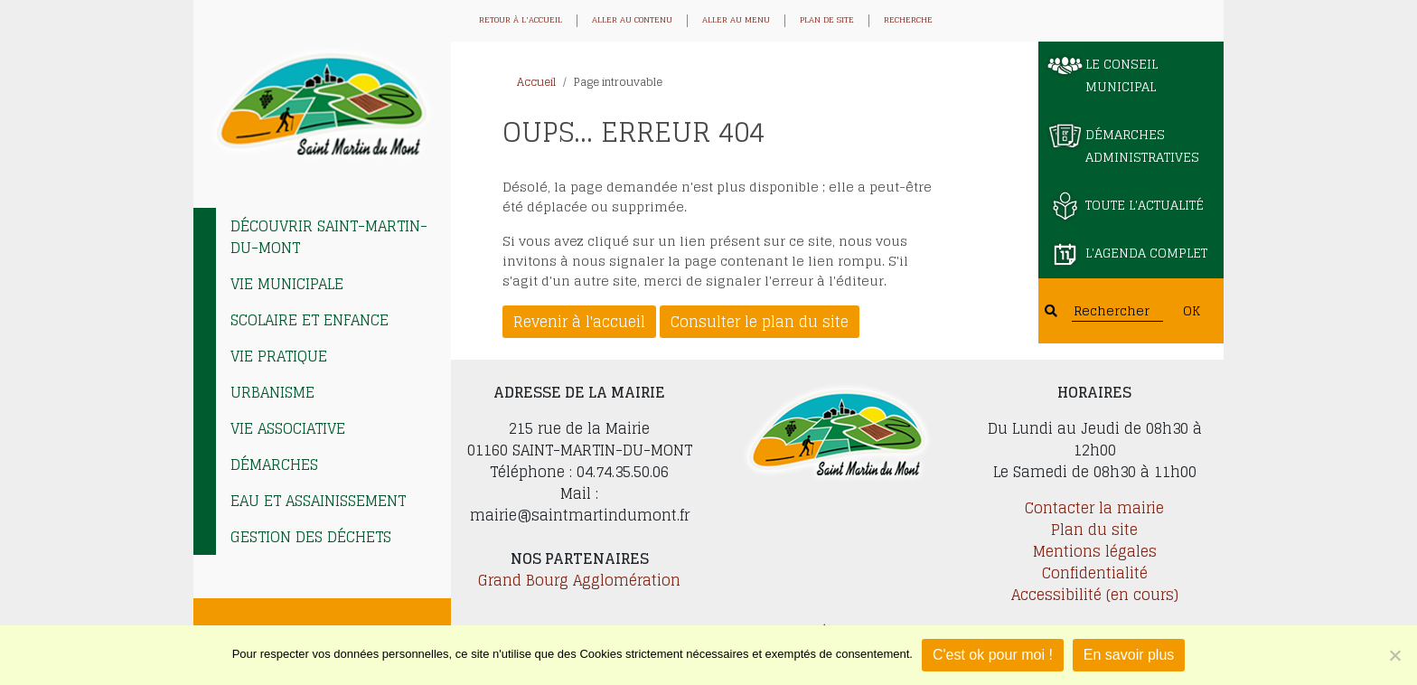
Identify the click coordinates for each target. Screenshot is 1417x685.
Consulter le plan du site (760, 321)
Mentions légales (1095, 551)
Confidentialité (1095, 573)
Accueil (536, 81)
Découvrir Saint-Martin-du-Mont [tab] (328, 236)
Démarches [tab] (274, 464)
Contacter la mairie (1094, 508)
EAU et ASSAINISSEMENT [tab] (318, 500)
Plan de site (827, 20)
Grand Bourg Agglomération (579, 580)
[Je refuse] (1394, 655)
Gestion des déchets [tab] (310, 536)
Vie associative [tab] (287, 428)
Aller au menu (736, 20)
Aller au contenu (632, 20)
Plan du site (1094, 529)
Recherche (908, 20)
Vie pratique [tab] (278, 356)
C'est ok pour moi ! (993, 654)
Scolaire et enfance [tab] (309, 320)
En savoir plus (1129, 654)
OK (1191, 310)
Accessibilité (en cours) (1094, 594)
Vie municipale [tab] (286, 283)
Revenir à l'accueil (579, 321)
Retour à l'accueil (520, 20)
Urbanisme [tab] (272, 392)
